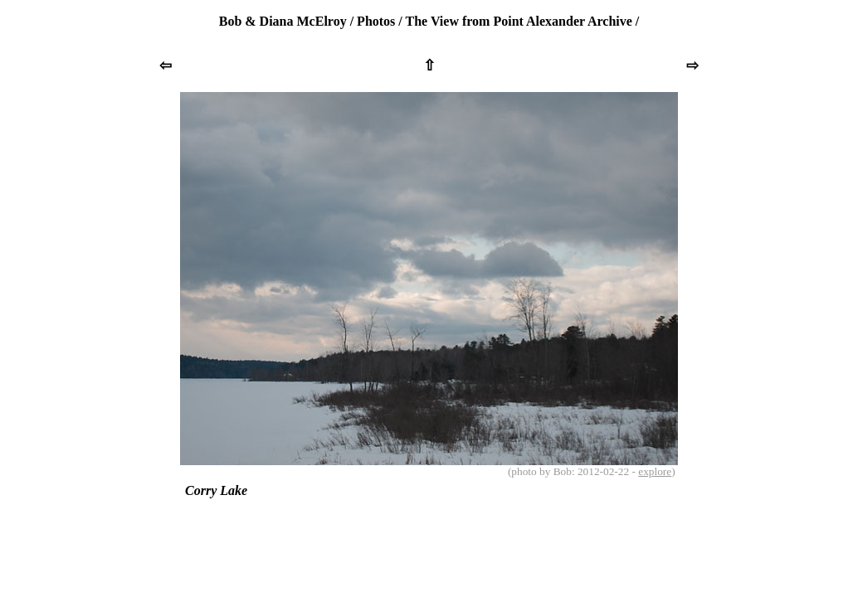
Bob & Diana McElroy (283, 21)
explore (654, 471)
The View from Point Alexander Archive (519, 21)
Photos (376, 21)
